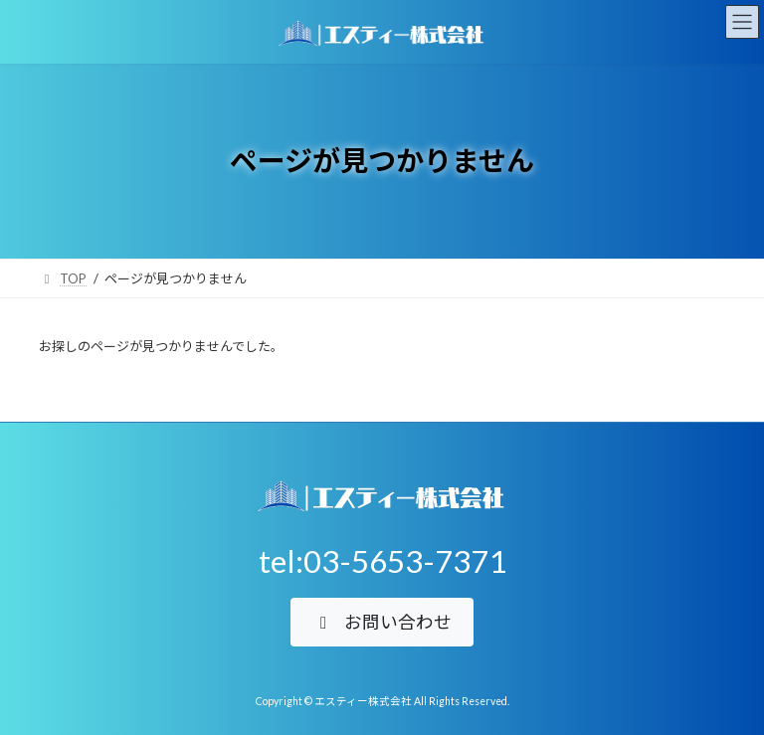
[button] (382, 622)
